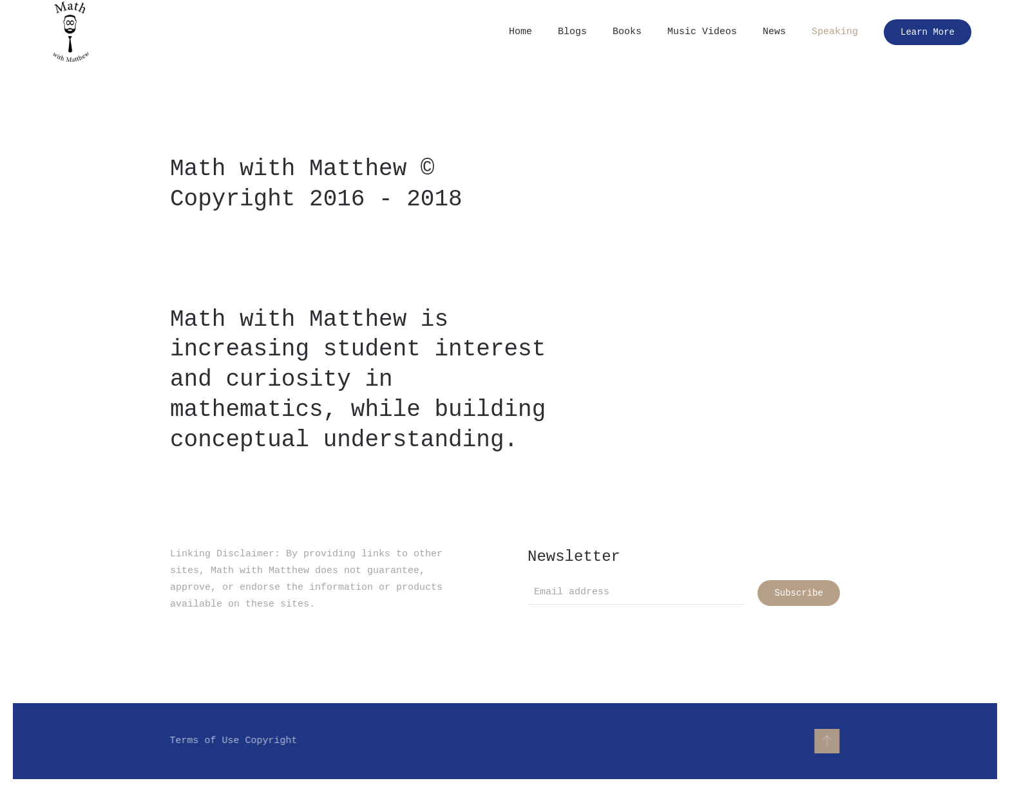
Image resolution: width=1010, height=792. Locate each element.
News (774, 32)
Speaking (835, 32)
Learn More (927, 32)
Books (627, 32)
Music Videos (702, 32)
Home (520, 32)
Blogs (572, 32)
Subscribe (798, 593)
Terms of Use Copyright (232, 741)
